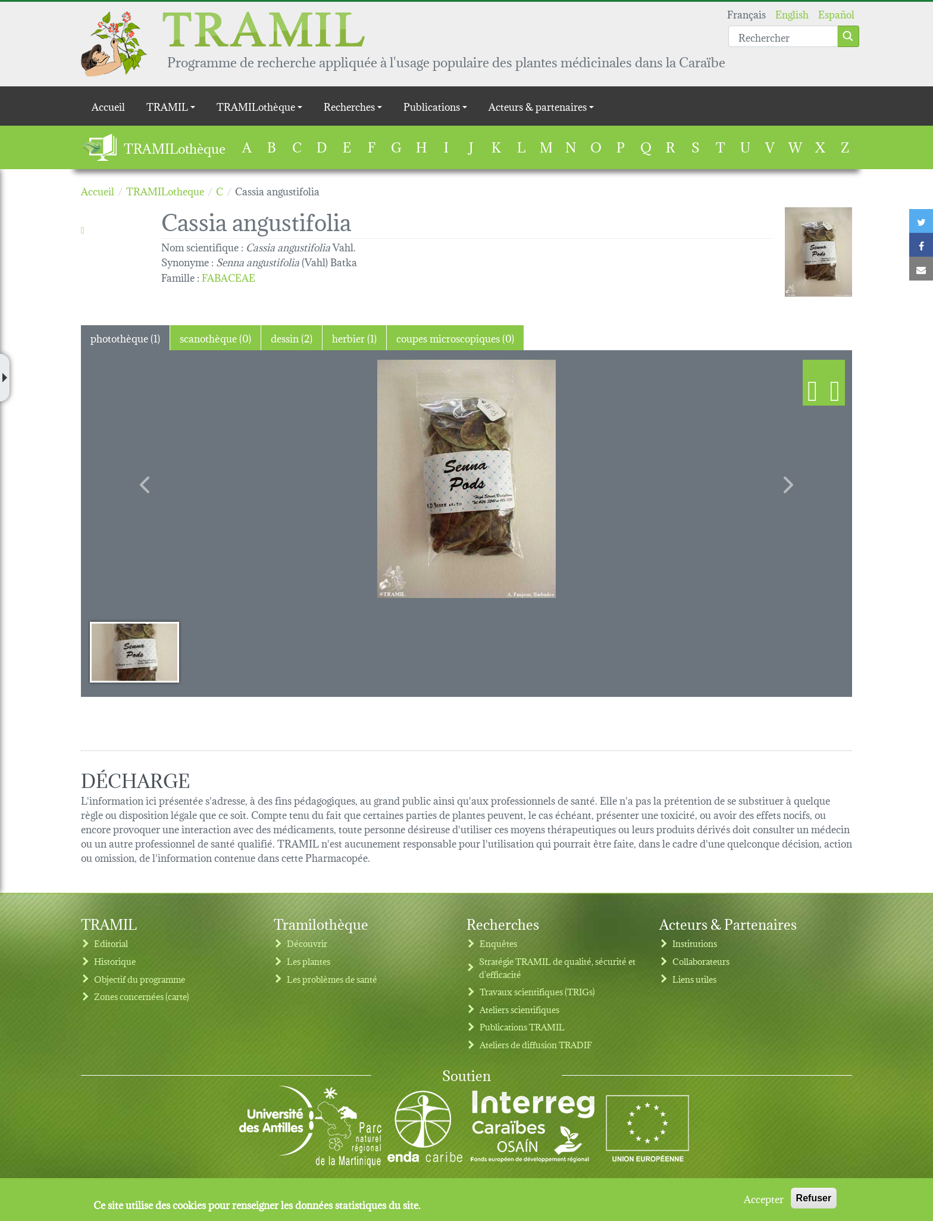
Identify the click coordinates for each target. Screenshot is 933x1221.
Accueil (108, 106)
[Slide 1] (134, 651)
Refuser (814, 1198)
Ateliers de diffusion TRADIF (536, 1044)
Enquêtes (498, 943)
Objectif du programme (139, 979)
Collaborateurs (701, 961)
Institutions (694, 943)
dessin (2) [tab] (291, 337)
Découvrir (307, 943)
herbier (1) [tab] (354, 337)
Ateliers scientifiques (519, 1009)
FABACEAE (228, 277)
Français (746, 13)
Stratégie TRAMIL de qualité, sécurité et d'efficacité (557, 967)
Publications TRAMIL (522, 1026)
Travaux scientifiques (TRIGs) (537, 991)
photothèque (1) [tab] (125, 337)
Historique (115, 961)
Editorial (111, 943)
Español (836, 13)
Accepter (764, 1198)
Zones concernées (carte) (141, 996)
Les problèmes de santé (332, 979)
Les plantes (308, 961)
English (792, 13)
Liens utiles (694, 979)
